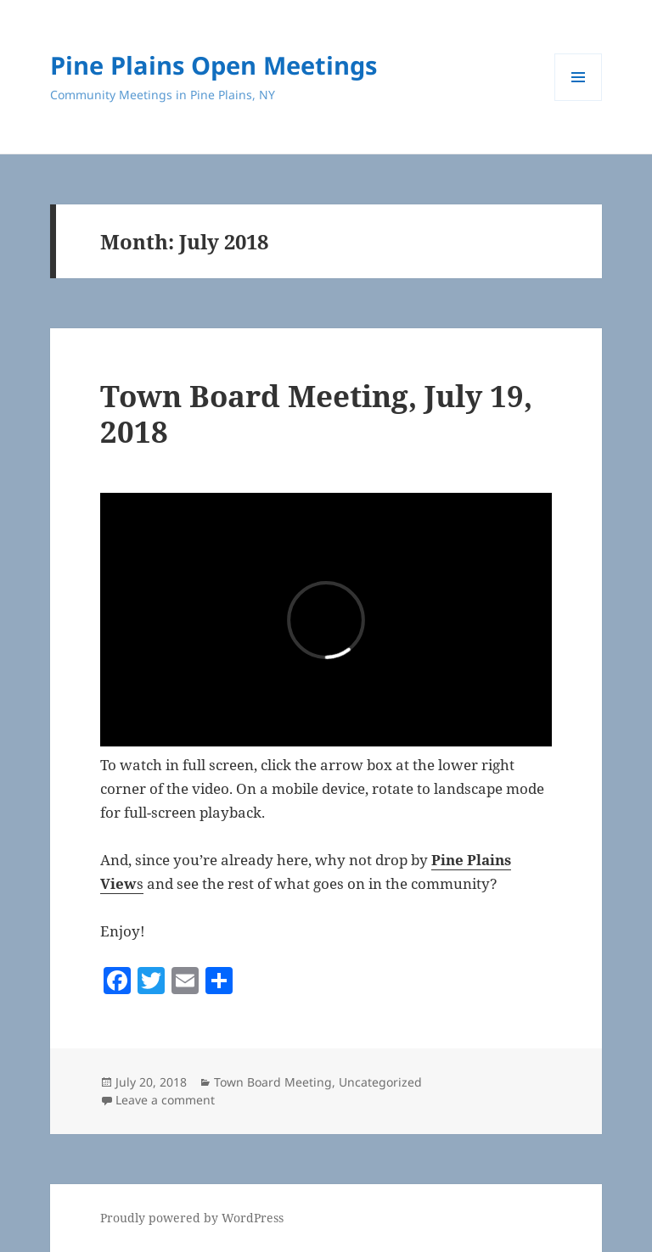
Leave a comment (165, 1100)
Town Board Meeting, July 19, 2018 (316, 413)
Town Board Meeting (273, 1082)
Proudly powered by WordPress (192, 1218)
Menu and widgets (578, 100)
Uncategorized (380, 1082)
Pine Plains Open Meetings (213, 64)
